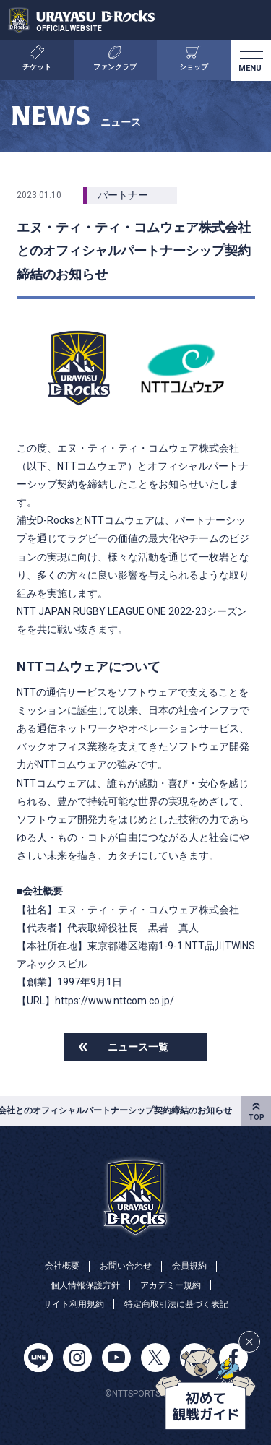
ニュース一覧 (138, 1047)
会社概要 (62, 1266)
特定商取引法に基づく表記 (176, 1304)
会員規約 (189, 1266)
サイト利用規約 (73, 1304)
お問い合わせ (126, 1266)
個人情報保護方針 (85, 1285)
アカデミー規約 (170, 1285)
